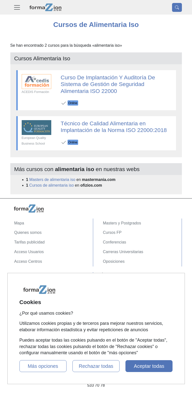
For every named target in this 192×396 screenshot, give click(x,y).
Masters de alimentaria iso (52, 179)
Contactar (22, 277)
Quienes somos (28, 232)
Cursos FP (112, 232)
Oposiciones (114, 261)
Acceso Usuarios (29, 252)
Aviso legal (23, 296)
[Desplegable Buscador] (177, 7)
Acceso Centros (28, 261)
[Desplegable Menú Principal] (17, 7)
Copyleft (21, 305)
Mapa (19, 223)
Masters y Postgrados (122, 223)
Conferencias (114, 242)
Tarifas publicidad (29, 242)
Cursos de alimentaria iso (51, 185)
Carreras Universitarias (123, 252)
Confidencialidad (28, 286)
